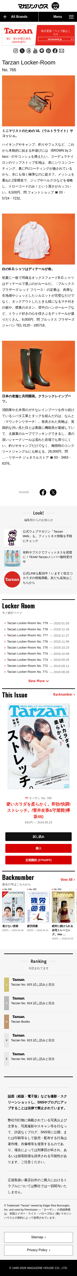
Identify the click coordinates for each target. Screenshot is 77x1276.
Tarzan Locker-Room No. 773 (38, 659)
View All (68, 880)
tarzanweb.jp (60, 39)
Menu (63, 17)
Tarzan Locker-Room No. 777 (38, 635)
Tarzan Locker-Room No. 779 (38, 623)
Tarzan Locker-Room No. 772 (38, 665)
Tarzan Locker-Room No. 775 (38, 647)
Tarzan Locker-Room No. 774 (38, 653)
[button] (72, 910)
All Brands (15, 17)
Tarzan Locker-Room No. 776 (38, 641)
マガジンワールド (38, 6)
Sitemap (37, 1237)
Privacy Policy (37, 1250)
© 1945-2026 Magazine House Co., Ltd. (38, 1268)
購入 (38, 848)
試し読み (38, 836)
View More (38, 681)
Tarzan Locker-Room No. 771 (38, 671)
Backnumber (64, 694)
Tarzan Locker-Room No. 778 (38, 629)
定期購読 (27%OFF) (38, 860)
